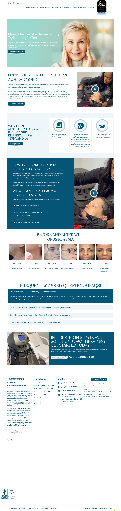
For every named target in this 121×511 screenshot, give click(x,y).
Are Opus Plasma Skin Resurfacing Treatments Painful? (33, 291)
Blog (84, 7)
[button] (95, 89)
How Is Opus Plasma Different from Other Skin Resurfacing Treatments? (41, 307)
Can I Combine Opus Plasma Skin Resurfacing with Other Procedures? (40, 315)
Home (28, 7)
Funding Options (57, 7)
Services (34, 7)
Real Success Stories (70, 7)
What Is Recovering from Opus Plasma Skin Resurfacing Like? (36, 322)
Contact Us (91, 7)
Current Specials (44, 7)
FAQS (80, 7)
